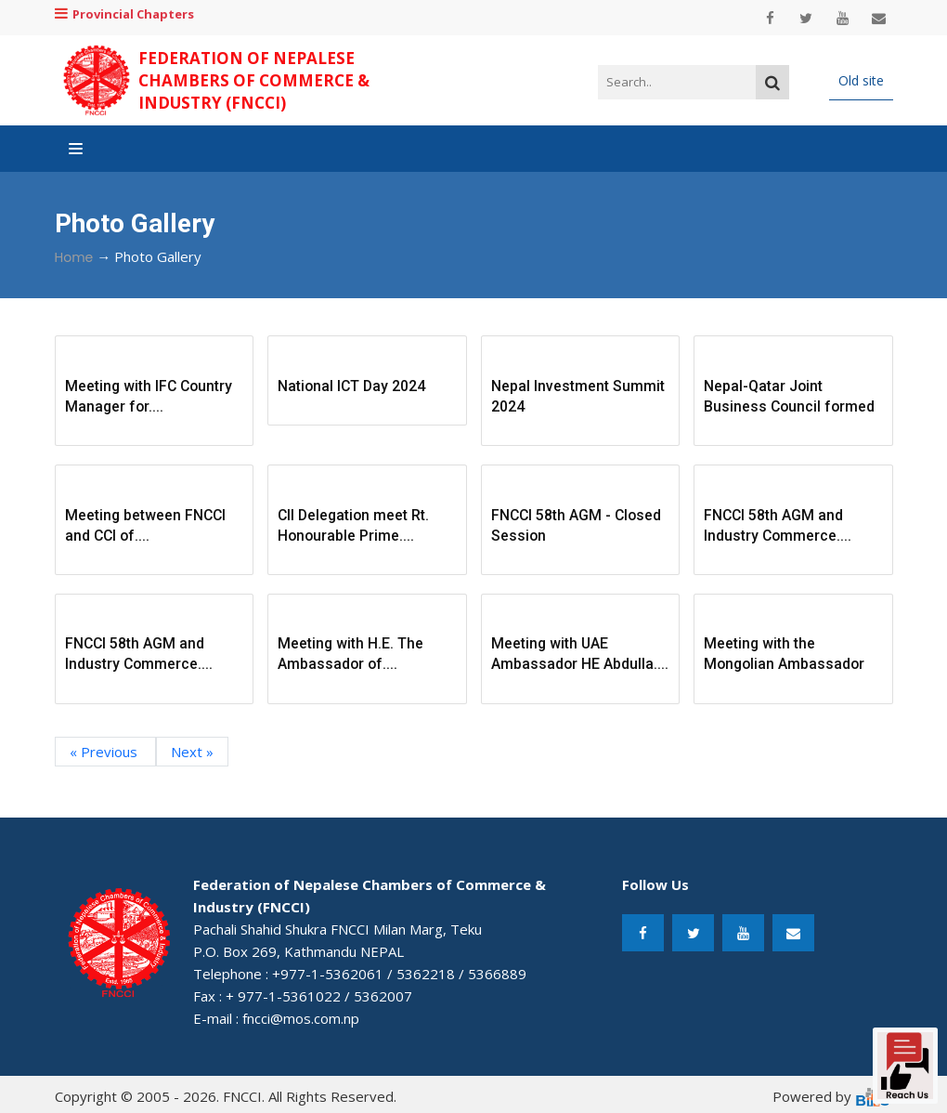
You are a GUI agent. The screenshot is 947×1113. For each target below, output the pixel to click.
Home (74, 257)
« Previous (105, 751)
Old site (861, 80)
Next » (192, 751)
